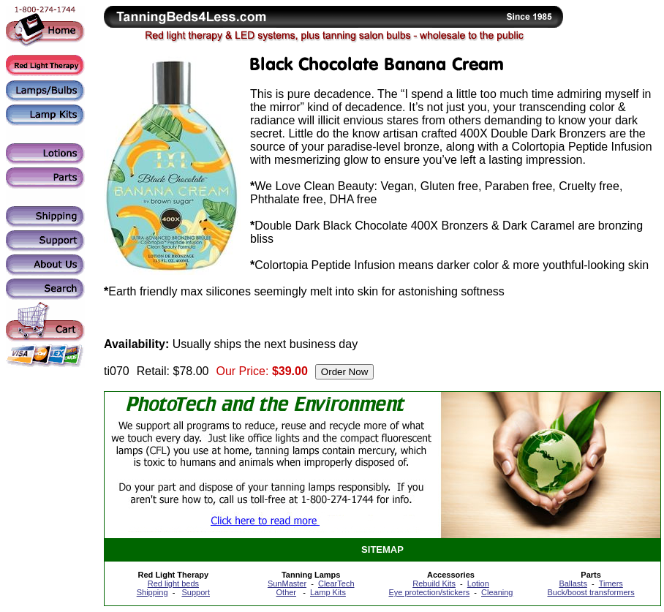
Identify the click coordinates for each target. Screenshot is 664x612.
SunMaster (287, 583)
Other (286, 592)
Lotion (478, 583)
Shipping (152, 592)
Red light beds (173, 583)
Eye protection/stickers (428, 592)
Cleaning (497, 592)
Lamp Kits (328, 592)
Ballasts (573, 583)
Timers (611, 583)
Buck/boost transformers (591, 592)
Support (195, 592)
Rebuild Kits (434, 583)
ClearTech (336, 583)
